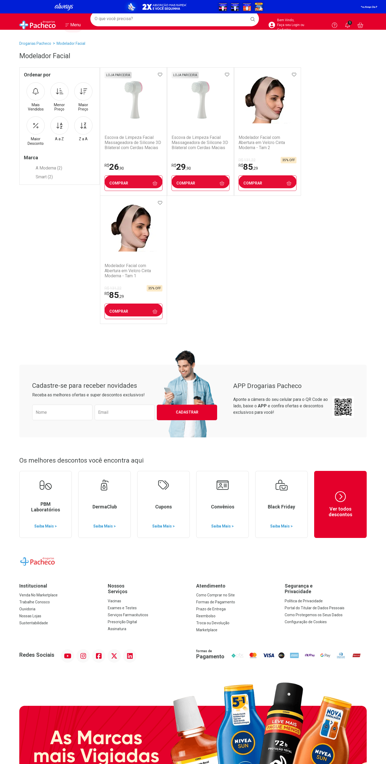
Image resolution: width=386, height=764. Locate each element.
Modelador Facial (71, 43)
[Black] (193, 7)
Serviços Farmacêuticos (128, 487)
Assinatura (117, 501)
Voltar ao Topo (193, 700)
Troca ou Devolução (212, 495)
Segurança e (326, 460)
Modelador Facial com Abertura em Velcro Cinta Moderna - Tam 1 (327, 142)
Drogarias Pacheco (35, 43)
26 (114, 167)
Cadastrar (187, 284)
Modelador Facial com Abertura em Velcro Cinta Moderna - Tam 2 (260, 142)
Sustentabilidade (33, 495)
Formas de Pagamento (215, 474)
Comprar (133, 183)
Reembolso (206, 488)
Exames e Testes (122, 480)
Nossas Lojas (30, 488)
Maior (83, 97)
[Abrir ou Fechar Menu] (73, 26)
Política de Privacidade (304, 473)
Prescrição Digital (122, 494)
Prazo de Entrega (211, 481)
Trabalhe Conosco (34, 474)
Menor (59, 97)
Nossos (149, 460)
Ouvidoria (27, 481)
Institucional (33, 457)
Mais (36, 97)
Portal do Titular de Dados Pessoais (314, 480)
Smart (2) (44, 176)
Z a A (83, 128)
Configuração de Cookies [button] (306, 494)
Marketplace (206, 502)
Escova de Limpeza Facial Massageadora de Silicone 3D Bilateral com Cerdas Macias (132, 142)
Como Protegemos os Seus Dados (314, 487)
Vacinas (114, 473)
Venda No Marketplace (38, 467)
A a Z (59, 128)
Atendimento (210, 457)
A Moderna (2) (49, 168)
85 (247, 167)
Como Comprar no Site (215, 467)
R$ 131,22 (245, 160)
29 (180, 167)
